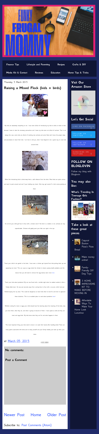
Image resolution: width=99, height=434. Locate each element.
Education (55, 72)
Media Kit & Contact (16, 72)
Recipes (61, 64)
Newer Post (14, 414)
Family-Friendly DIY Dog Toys (88, 270)
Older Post (56, 414)
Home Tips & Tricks (78, 72)
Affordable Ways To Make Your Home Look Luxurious (83, 306)
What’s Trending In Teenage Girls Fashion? (82, 195)
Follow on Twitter (84, 134)
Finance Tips (12, 64)
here (53, 273)
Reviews (39, 72)
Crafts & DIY (79, 64)
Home (36, 414)
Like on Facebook (84, 127)
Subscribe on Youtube (84, 153)
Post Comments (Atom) (36, 425)
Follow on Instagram (84, 144)
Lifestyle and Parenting (38, 64)
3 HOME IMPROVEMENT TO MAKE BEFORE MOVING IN (84, 287)
